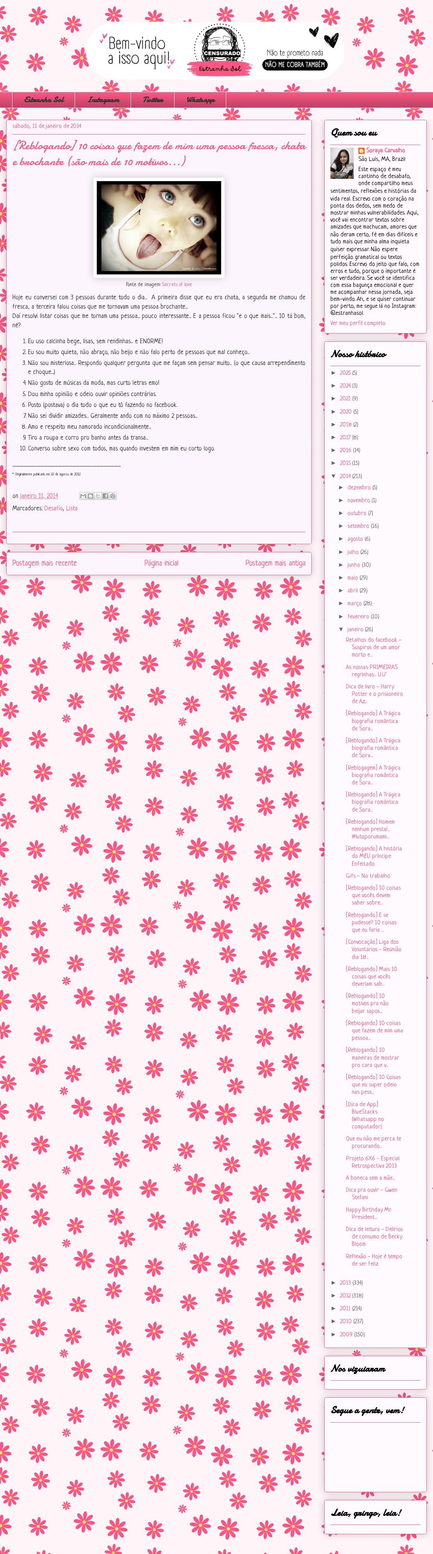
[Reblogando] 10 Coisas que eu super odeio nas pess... (373, 1085)
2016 (346, 450)
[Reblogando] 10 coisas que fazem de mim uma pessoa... (374, 1031)
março (355, 604)
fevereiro (359, 617)
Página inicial (161, 563)
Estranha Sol (43, 99)
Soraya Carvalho (385, 151)
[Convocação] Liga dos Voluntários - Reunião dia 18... (374, 949)
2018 (346, 425)
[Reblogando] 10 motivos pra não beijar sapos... (367, 1003)
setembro (359, 526)
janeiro (356, 630)
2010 (346, 1321)
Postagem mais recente (44, 563)
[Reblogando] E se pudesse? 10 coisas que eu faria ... (371, 923)
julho (353, 552)
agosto (356, 539)
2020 (346, 412)
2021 (346, 399)
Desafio (53, 508)
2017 (346, 438)
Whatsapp (200, 99)
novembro (359, 501)
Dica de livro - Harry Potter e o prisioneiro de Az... (374, 694)
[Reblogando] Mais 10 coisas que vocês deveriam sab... (371, 977)
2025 (346, 373)
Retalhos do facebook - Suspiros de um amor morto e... (374, 647)
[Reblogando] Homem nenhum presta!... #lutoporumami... (370, 829)
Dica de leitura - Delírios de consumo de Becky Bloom (374, 1237)
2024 (346, 386)
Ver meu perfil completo (358, 323)
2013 (346, 1283)
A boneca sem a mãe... (370, 1178)
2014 (346, 476)
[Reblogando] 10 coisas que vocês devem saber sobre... (373, 895)
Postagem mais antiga (276, 563)
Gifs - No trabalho (368, 876)
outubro (357, 513)
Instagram (103, 99)
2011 (346, 1309)
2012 (346, 1296)
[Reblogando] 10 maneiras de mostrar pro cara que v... (372, 1058)
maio (353, 578)
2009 (347, 1335)
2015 (346, 463)
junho (354, 565)
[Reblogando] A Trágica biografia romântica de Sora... (373, 721)
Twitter (152, 99)
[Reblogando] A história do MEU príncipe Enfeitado (374, 856)
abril (353, 591)
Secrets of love (176, 285)
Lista (72, 508)
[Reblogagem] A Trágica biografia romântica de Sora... (373, 775)
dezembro (359, 488)
